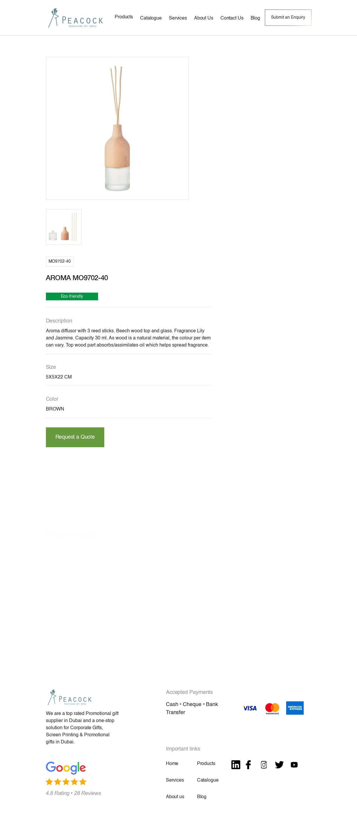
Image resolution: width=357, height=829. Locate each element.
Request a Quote (75, 437)
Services (175, 780)
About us (175, 797)
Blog (201, 797)
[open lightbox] (117, 128)
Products (206, 763)
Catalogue (208, 780)
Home (172, 763)
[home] (75, 17)
